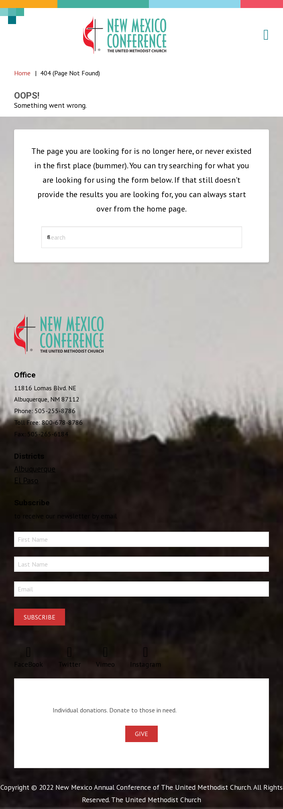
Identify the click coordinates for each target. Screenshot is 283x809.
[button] (261, 35)
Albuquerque (34, 469)
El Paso (26, 480)
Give (141, 734)
